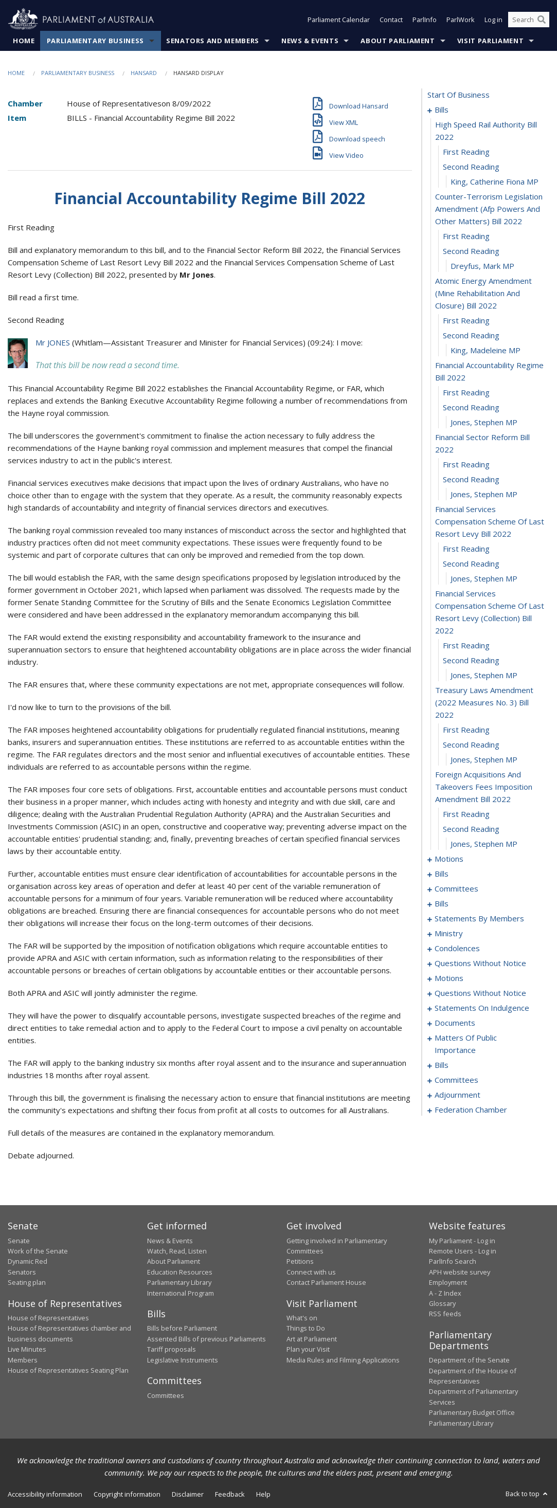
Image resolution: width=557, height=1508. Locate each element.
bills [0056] (441, 903)
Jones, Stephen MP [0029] (484, 675)
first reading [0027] (466, 645)
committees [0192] (456, 1080)
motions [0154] (449, 978)
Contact (391, 19)
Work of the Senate (38, 1251)
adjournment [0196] (457, 1094)
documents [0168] (455, 1023)
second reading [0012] (471, 335)
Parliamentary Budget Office (472, 1412)
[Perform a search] (541, 19)
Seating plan (27, 1282)
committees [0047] (456, 888)
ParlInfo (424, 19)
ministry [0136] (449, 933)
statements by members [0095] (479, 918)
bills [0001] (441, 109)
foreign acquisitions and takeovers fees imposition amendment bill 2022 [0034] (483, 786)
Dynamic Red (27, 1261)
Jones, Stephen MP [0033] (484, 759)
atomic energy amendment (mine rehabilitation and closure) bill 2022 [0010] (483, 293)
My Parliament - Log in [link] (462, 1240)
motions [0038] (449, 858)
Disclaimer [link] (188, 1494)
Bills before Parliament (182, 1328)
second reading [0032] (471, 744)
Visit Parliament (490, 40)
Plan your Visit (308, 1349)
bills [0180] (441, 1065)
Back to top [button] (527, 1493)
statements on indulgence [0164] (482, 1008)
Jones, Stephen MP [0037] (484, 844)
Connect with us (311, 1272)
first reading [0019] (466, 464)
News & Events (309, 40)
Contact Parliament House (326, 1282)
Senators (22, 1272)
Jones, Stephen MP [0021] (484, 494)
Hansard (144, 73)
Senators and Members (212, 40)
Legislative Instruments (182, 1360)
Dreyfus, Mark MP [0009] (482, 266)
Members (23, 1360)
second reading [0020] (471, 479)
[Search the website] (528, 19)
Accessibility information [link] (45, 1494)
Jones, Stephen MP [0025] (484, 578)
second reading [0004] (471, 166)
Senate (19, 1240)
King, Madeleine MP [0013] (485, 350)
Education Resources (179, 1272)
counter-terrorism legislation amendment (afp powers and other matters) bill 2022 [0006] (489, 208)
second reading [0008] (471, 251)
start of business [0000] (458, 94)
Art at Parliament (311, 1338)
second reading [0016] (471, 407)
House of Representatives (48, 1317)
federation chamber (471, 1109)
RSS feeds (445, 1313)
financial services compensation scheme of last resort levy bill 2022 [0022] (489, 521)
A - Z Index (445, 1293)
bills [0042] (441, 873)
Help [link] (263, 1494)
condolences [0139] (457, 948)
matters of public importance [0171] (466, 1043)
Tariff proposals (171, 1349)
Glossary (442, 1303)
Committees (165, 1395)
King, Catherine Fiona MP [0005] (494, 181)
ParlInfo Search (452, 1261)
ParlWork (460, 19)
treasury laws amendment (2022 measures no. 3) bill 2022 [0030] (484, 702)
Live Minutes (27, 1349)
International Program (180, 1293)
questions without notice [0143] (480, 963)
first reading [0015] (466, 392)
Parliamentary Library (179, 1282)
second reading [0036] (471, 829)
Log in (493, 19)
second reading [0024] (471, 563)
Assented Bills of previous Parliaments (206, 1338)
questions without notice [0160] (480, 993)
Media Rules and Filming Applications (343, 1360)
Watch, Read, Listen (177, 1251)
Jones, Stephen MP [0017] (484, 422)
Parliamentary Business (95, 40)
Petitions (300, 1261)
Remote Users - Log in (462, 1251)
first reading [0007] (466, 236)
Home (24, 40)
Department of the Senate (469, 1360)
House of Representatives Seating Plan (68, 1370)
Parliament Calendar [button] (339, 19)
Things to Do (305, 1328)
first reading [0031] (466, 729)
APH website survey (459, 1272)
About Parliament (398, 40)
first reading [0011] (466, 320)
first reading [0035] (466, 814)
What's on (301, 1317)
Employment (448, 1282)
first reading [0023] (466, 548)
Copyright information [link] (127, 1494)
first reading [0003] (466, 152)
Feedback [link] (230, 1494)
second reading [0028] (471, 660)
